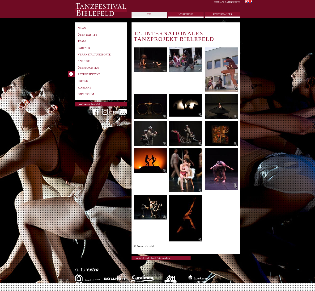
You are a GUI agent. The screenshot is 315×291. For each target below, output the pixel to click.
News (82, 28)
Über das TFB (88, 34)
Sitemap (218, 2)
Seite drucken (163, 258)
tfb (149, 14)
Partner (84, 48)
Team (82, 41)
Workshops (186, 14)
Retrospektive (89, 74)
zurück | (140, 258)
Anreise (84, 61)
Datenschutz (232, 2)
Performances (222, 14)
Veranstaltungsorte (94, 54)
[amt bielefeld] (90, 104)
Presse (83, 81)
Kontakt (84, 87)
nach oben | (150, 258)
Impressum (86, 94)
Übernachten (88, 67)
